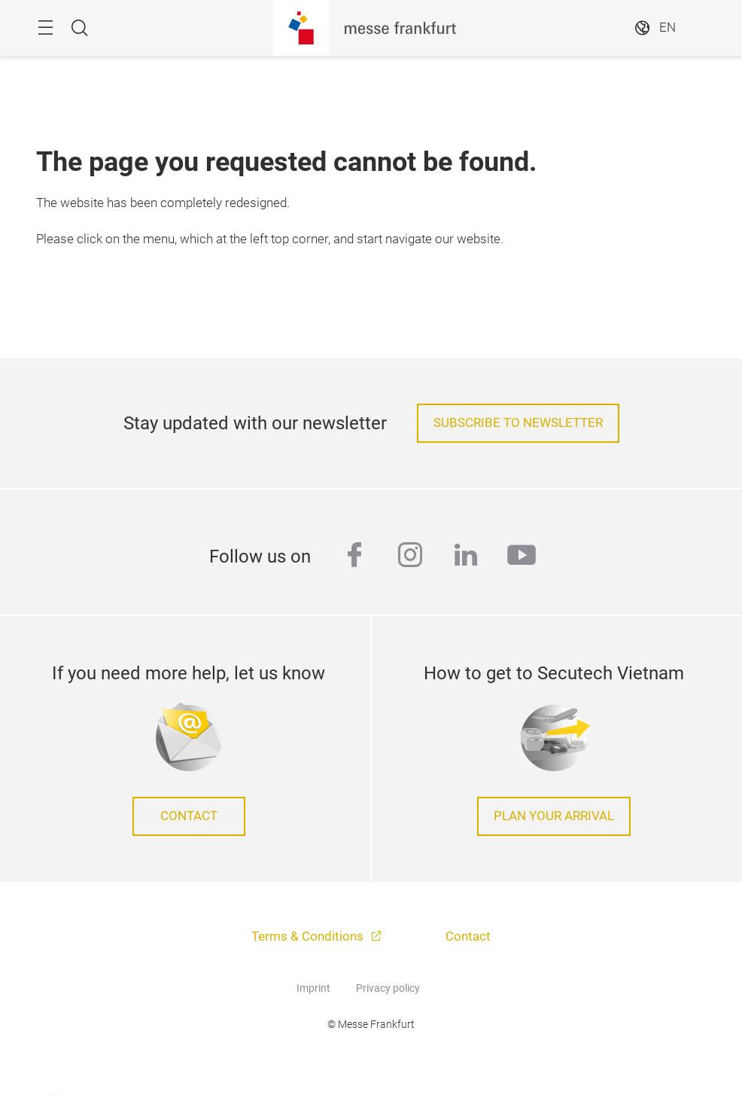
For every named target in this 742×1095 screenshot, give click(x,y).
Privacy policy (388, 988)
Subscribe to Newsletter (518, 423)
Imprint (313, 988)
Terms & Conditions (308, 936)
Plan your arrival (554, 816)
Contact (188, 816)
